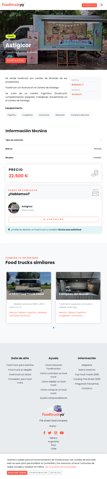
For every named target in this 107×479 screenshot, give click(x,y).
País (53, 426)
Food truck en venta (20, 374)
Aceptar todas (17, 473)
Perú (53, 445)
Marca (75, 80)
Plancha (13, 312)
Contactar (15, 60)
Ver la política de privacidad (60, 466)
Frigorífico (32, 312)
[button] (53, 327)
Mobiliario (42, 312)
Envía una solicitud (69, 229)
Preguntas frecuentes (87, 383)
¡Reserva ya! (89, 5)
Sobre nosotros (86, 369)
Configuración (38, 473)
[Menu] (102, 5)
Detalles (55, 473)
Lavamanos (77, 315)
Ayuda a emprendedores (53, 398)
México (53, 438)
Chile (53, 448)
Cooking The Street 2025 (86, 379)
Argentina (53, 441)
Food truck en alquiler (20, 369)
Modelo (76, 90)
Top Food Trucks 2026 (87, 374)
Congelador (64, 315)
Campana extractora (19, 315)
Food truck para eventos (20, 365)
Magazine (87, 365)
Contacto (87, 388)
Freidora (22, 312)
